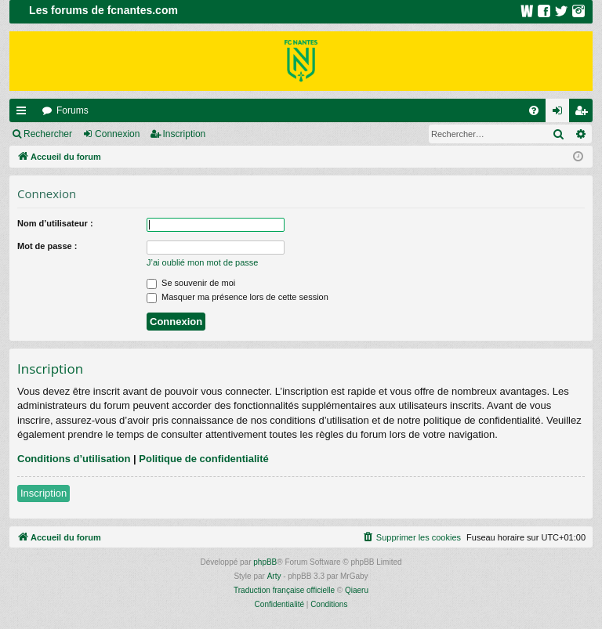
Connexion (117, 133)
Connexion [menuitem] (561, 113)
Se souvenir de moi (191, 282)
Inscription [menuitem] (584, 113)
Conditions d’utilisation (73, 459)
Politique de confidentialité (203, 459)
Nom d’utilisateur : (55, 223)
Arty (274, 576)
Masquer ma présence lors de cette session (237, 297)
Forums (72, 110)
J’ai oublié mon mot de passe (202, 262)
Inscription (184, 133)
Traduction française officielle (284, 590)
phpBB (265, 562)
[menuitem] (534, 110)
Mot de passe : (47, 246)
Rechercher (48, 133)
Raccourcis (24, 113)
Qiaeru (356, 590)
